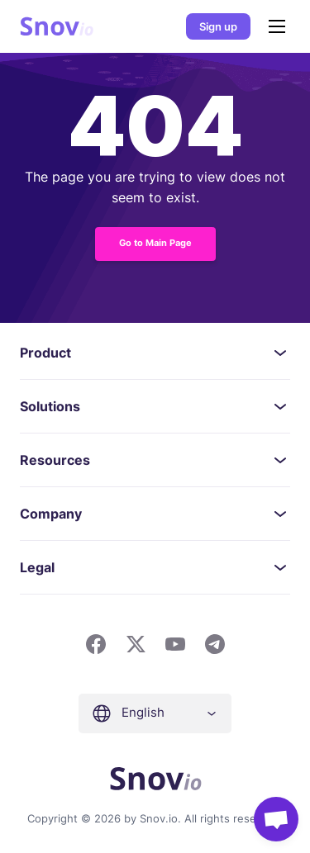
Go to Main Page (155, 243)
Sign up (218, 26)
